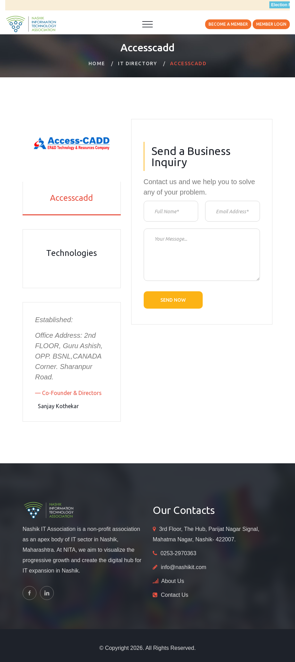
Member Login (271, 24)
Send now (173, 300)
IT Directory (137, 63)
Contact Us (174, 595)
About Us (172, 581)
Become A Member (228, 24)
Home (96, 63)
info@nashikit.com (183, 567)
